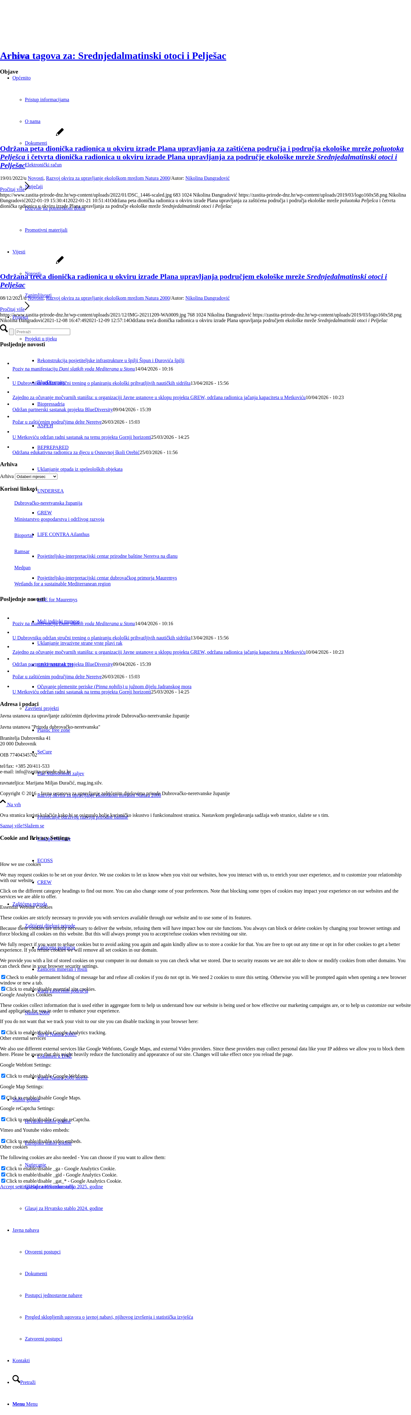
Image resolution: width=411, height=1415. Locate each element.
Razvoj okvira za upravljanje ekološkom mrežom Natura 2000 (108, 178)
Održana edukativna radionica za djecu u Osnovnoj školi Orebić (76, 452)
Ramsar (15, 551)
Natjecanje (35, 1164)
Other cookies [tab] (14, 1146)
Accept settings (15, 1186)
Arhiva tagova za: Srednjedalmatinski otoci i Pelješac (113, 55)
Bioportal (16, 535)
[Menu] (25, 1404)
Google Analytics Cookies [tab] (26, 994)
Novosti (35, 178)
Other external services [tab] (23, 1038)
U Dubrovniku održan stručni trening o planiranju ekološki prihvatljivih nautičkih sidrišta (101, 383)
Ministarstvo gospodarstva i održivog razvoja (52, 519)
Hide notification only (52, 1186)
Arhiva (7, 476)
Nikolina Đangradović (207, 178)
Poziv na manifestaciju (73, 368)
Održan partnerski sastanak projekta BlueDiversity (62, 409)
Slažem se (34, 825)
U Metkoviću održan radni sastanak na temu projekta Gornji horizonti (81, 437)
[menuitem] (218, 1208)
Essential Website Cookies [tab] (26, 907)
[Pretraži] (24, 1382)
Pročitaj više (15, 189)
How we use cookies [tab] (20, 864)
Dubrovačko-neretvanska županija (41, 503)
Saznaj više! (12, 825)
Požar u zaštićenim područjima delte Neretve (57, 422)
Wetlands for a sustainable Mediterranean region (55, 583)
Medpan (15, 567)
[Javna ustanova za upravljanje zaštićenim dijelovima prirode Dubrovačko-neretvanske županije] (46, 29)
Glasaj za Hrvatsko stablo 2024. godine (64, 1208)
